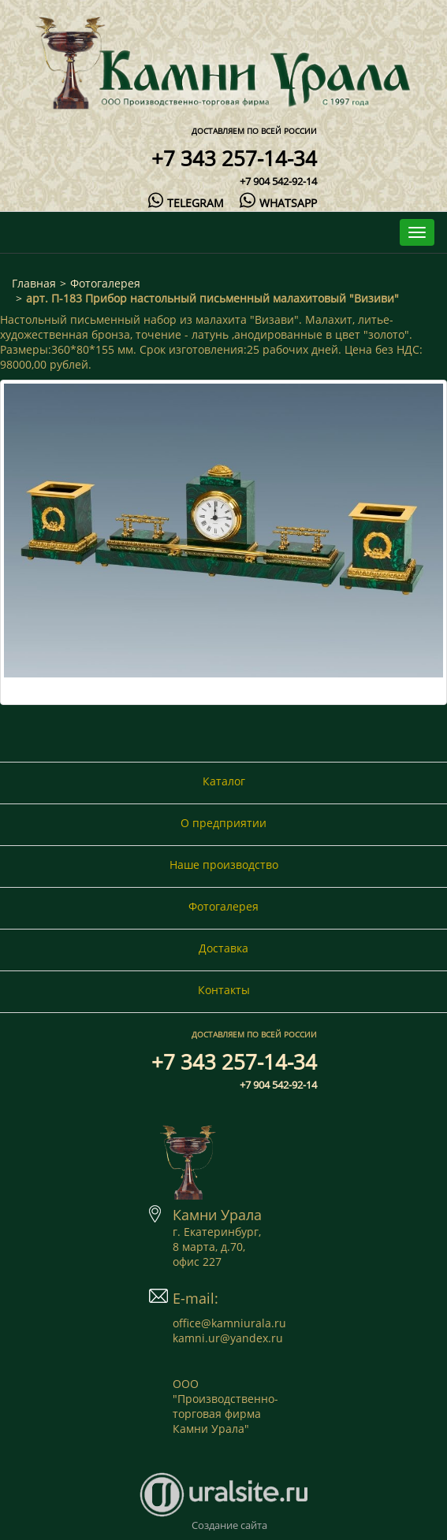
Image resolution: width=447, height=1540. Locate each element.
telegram (186, 202)
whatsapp (278, 202)
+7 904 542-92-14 (278, 181)
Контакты (224, 989)
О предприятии (223, 822)
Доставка (223, 948)
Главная (34, 283)
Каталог (224, 781)
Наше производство (223, 864)
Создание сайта (229, 1525)
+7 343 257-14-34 (234, 158)
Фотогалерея (105, 283)
